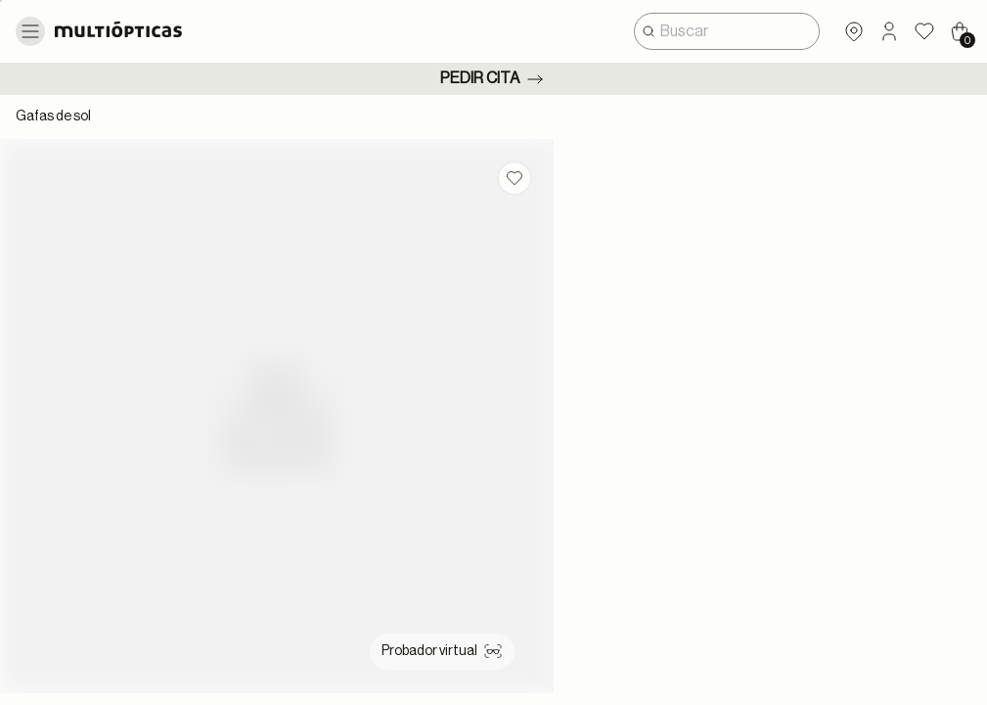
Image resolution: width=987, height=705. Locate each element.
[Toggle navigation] (30, 31)
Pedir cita (493, 79)
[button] (889, 31)
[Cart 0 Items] (959, 31)
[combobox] (727, 31)
